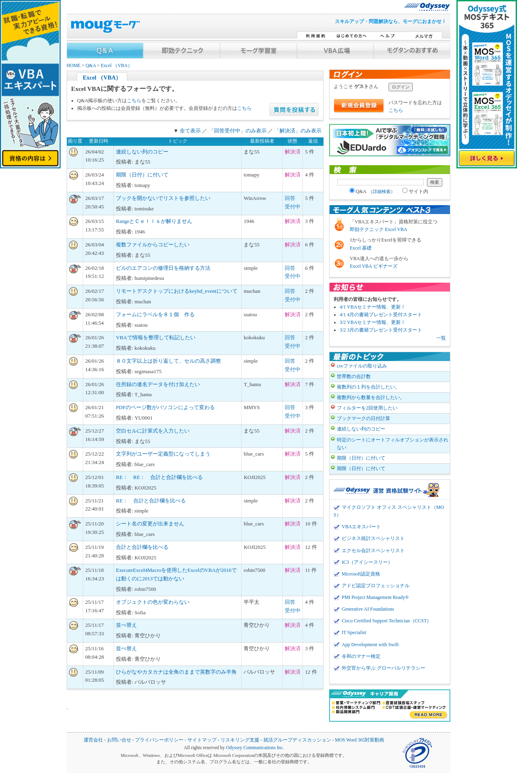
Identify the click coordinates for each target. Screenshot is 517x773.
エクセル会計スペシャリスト (373, 550)
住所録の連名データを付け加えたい (158, 384)
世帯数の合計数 (354, 376)
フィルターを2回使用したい (367, 408)
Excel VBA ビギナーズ (373, 266)
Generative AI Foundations (368, 609)
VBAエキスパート (361, 526)
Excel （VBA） (116, 65)
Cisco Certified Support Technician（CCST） (386, 621)
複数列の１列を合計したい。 (368, 387)
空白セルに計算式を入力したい (152, 431)
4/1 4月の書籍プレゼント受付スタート (381, 314)
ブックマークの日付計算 (363, 418)
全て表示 (190, 131)
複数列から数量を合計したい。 (371, 397)
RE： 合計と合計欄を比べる (151, 501)
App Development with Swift (370, 644)
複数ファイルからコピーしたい (152, 245)
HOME (73, 65)
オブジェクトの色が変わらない (152, 602)
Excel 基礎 (361, 248)
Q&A (91, 65)
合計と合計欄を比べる (142, 547)
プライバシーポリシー (159, 740)
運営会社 (93, 740)
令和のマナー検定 (361, 656)
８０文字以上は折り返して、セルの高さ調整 (168, 361)
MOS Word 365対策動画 (359, 740)
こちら (134, 100)
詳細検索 (382, 191)
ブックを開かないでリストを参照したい (163, 198)
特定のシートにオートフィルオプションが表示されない (392, 443)
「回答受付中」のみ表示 (238, 131)
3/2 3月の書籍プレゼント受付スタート (381, 330)
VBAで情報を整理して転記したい (155, 337)
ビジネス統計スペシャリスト (373, 538)
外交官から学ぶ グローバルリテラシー (383, 668)
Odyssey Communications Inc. (255, 747)
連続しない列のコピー (142, 152)
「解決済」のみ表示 (298, 131)
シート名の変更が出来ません (150, 524)
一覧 (441, 338)
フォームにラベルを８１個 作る (155, 314)
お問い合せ (119, 740)
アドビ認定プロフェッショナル (376, 585)
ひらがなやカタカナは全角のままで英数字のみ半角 (176, 672)
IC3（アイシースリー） (367, 562)
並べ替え (126, 625)
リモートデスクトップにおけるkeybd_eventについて (176, 291)
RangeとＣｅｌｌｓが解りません (154, 221)
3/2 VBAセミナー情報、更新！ (373, 322)
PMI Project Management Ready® (375, 597)
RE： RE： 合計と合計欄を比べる (159, 477)
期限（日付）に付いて (142, 175)
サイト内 (415, 191)
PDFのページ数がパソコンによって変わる (165, 407)
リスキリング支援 (240, 740)
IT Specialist (354, 632)
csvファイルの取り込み (362, 366)
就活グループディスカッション (297, 740)
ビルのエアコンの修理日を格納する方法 (163, 268)
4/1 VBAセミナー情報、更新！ (373, 307)
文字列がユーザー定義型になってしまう (163, 454)
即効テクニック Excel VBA (378, 229)
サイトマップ (201, 740)
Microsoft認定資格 (361, 574)
